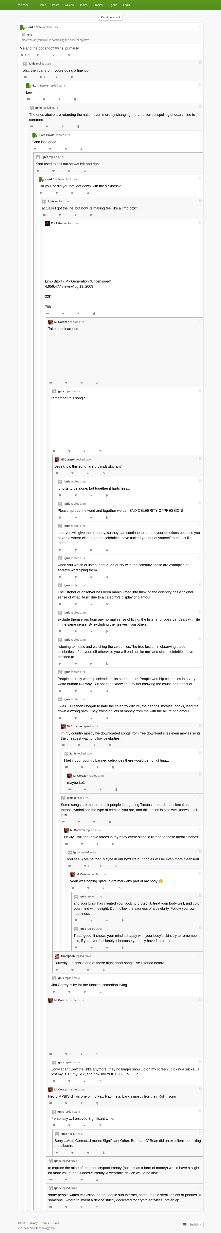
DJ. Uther (57, 223)
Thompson (68, 956)
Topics (83, 5)
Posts (55, 5)
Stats (56, 1223)
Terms (45, 1223)
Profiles (98, 5)
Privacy (33, 1223)
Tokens (69, 5)
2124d (77, 391)
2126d (67, 201)
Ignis (29, 34)
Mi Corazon (61, 321)
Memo (23, 5)
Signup (113, 5)
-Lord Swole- (34, 27)
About (21, 1223)
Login (126, 5)
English (192, 1224)
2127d (55, 27)
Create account (110, 17)
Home (42, 5)
